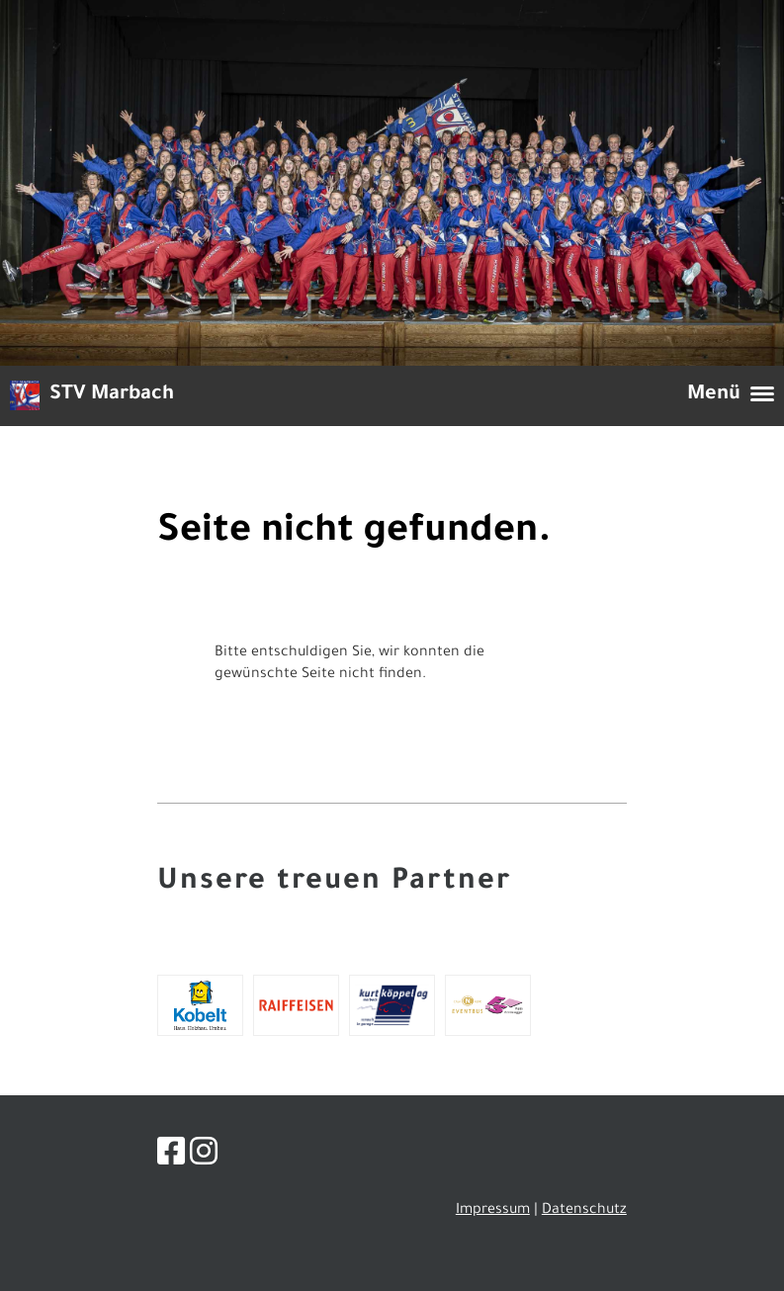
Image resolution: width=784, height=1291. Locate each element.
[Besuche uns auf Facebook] (171, 1157)
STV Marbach (111, 395)
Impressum (493, 1211)
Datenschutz (584, 1211)
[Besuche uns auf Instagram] (204, 1157)
